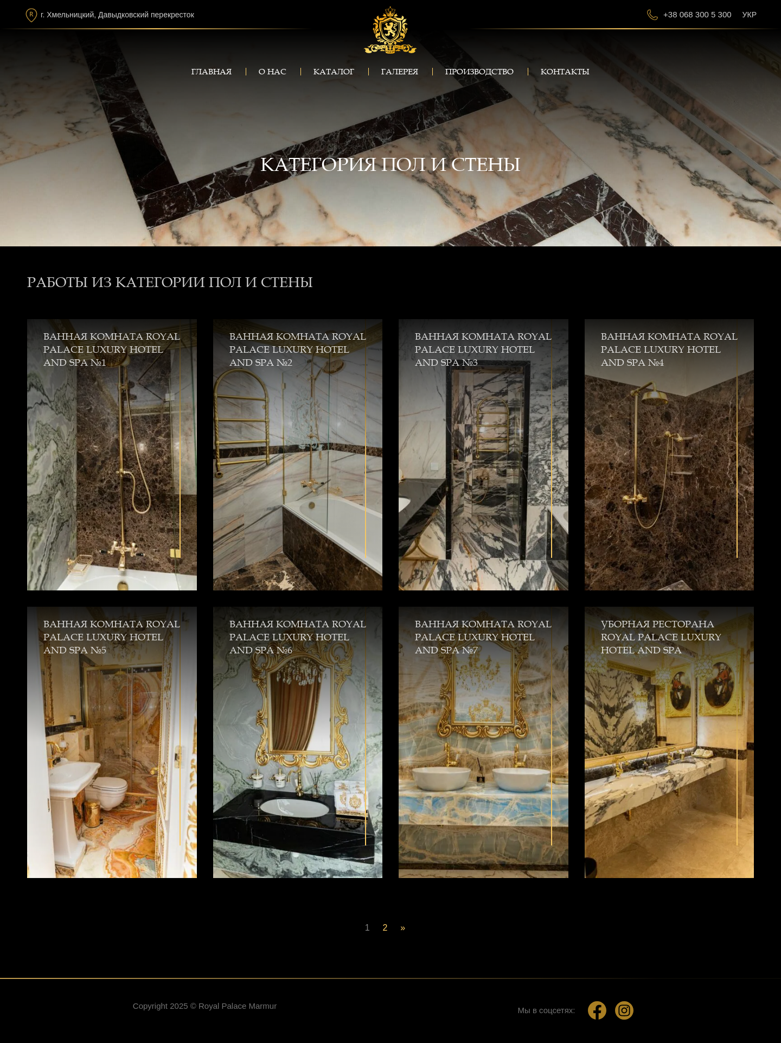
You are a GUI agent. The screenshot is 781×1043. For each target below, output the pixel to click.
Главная (211, 72)
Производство (479, 72)
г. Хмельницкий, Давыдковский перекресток (117, 14)
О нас (272, 72)
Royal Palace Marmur (238, 1005)
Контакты (565, 72)
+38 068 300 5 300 (697, 14)
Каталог (333, 72)
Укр (749, 14)
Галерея (399, 72)
